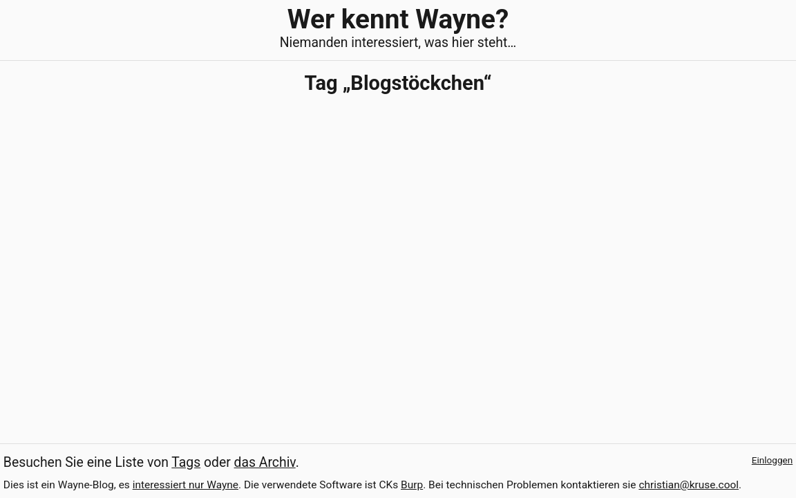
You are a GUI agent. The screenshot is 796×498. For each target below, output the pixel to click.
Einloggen (772, 459)
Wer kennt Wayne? (398, 19)
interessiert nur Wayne (185, 485)
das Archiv (265, 462)
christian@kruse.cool (688, 485)
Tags (185, 462)
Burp (412, 485)
